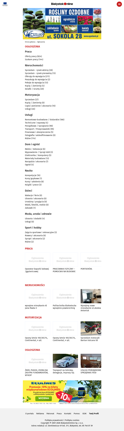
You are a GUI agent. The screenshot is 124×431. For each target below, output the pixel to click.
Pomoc (77, 413)
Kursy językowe (32, 178)
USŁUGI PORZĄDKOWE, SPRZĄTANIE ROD (91, 371)
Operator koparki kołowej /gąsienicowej (37, 270)
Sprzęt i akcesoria (33, 238)
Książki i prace (32, 184)
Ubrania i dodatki (33, 218)
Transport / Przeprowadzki (37, 129)
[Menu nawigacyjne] (119, 4)
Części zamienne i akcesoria (38, 106)
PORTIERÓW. (86, 269)
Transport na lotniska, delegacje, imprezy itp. (64, 371)
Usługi (28, 109)
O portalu (29, 413)
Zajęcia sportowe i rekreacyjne (39, 232)
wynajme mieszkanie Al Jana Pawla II (36, 306)
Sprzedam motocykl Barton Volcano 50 (90, 339)
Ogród (28, 164)
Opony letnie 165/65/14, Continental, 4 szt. (36, 339)
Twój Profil (94, 413)
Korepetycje (30, 175)
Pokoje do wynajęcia (34, 82)
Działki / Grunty (32, 89)
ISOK (84, 413)
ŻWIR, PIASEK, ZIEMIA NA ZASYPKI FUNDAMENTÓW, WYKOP (36, 372)
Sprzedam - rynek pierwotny (38, 73)
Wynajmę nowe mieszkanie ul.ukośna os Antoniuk (92, 308)
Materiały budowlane (35, 158)
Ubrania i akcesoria (34, 198)
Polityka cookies (72, 420)
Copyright (45, 423)
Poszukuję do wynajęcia (36, 79)
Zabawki (29, 208)
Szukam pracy (31, 59)
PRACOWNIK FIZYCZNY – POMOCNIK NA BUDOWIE (64, 270)
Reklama (40, 413)
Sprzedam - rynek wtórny (37, 70)
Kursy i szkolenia (33, 181)
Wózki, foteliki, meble (35, 205)
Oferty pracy (31, 56)
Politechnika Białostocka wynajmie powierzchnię (64, 306)
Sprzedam (30, 99)
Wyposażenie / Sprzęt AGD (37, 152)
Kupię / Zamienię (33, 86)
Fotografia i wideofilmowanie (38, 135)
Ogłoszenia (41, 42)
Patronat (50, 413)
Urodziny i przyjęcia (34, 201)
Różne (28, 138)
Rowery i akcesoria (34, 235)
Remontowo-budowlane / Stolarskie (42, 119)
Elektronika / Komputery (36, 155)
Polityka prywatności (54, 420)
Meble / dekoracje (33, 149)
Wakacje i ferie (32, 195)
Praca (59, 413)
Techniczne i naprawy (35, 122)
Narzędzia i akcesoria (35, 161)
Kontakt (67, 413)
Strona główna (30, 42)
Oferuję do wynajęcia (35, 76)
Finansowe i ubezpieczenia (37, 132)
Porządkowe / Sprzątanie (37, 126)
